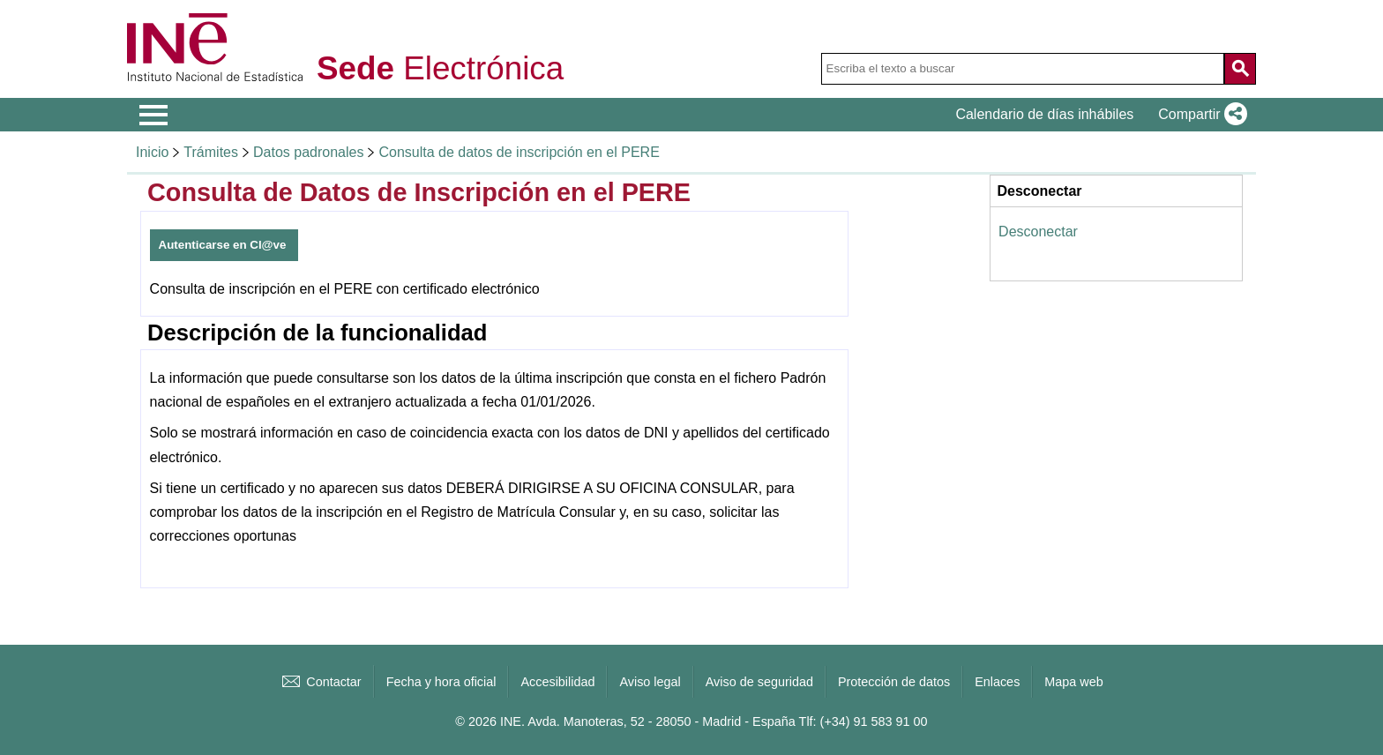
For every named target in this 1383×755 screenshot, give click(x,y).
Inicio (152, 152)
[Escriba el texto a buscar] (1022, 69)
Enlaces (997, 682)
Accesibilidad (557, 682)
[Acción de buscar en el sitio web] (1240, 69)
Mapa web (1073, 682)
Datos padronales (308, 152)
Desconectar (1038, 231)
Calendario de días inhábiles (1044, 114)
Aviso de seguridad (759, 682)
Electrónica (440, 69)
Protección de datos (894, 682)
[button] (1199, 114)
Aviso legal (649, 682)
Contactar (320, 681)
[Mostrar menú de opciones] (153, 115)
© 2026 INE (488, 721)
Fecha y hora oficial (441, 682)
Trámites (210, 152)
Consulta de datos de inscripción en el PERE (518, 152)
